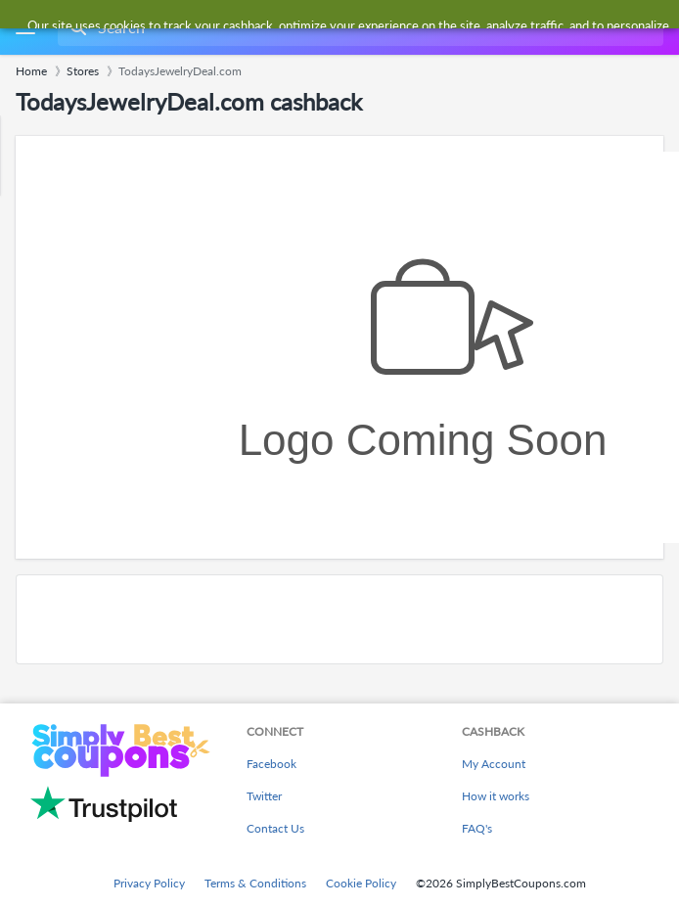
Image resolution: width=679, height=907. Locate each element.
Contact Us (275, 828)
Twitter (264, 796)
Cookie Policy (361, 883)
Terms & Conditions (255, 883)
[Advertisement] (339, 619)
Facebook (271, 763)
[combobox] (358, 27)
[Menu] (25, 28)
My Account (493, 763)
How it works (495, 796)
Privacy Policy (149, 883)
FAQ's (477, 828)
